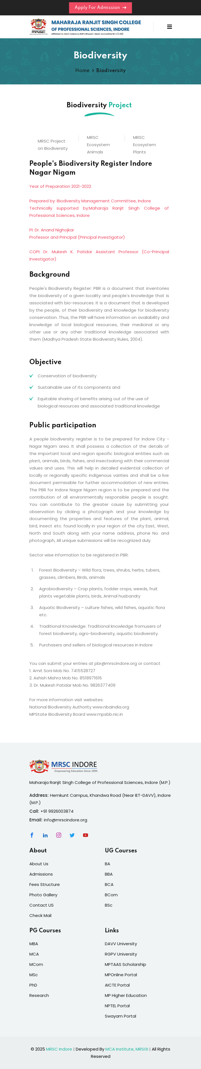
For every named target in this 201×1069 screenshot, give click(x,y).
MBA (33, 944)
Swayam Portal (120, 1016)
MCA (34, 954)
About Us (38, 864)
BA (107, 864)
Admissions (41, 874)
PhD (33, 985)
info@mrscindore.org (65, 820)
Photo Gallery (43, 895)
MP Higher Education (126, 995)
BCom (111, 895)
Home (82, 70)
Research (39, 995)
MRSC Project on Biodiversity (53, 144)
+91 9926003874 (57, 811)
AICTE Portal (117, 985)
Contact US (41, 905)
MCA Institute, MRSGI (126, 1049)
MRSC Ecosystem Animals (98, 144)
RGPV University (121, 954)
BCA (109, 884)
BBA (109, 874)
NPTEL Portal (117, 1006)
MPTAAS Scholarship (125, 964)
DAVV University (121, 944)
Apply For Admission (100, 8)
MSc (33, 975)
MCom (36, 964)
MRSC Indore (59, 1049)
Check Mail (40, 915)
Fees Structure (44, 884)
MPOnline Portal (121, 975)
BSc (108, 905)
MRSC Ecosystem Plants (144, 144)
